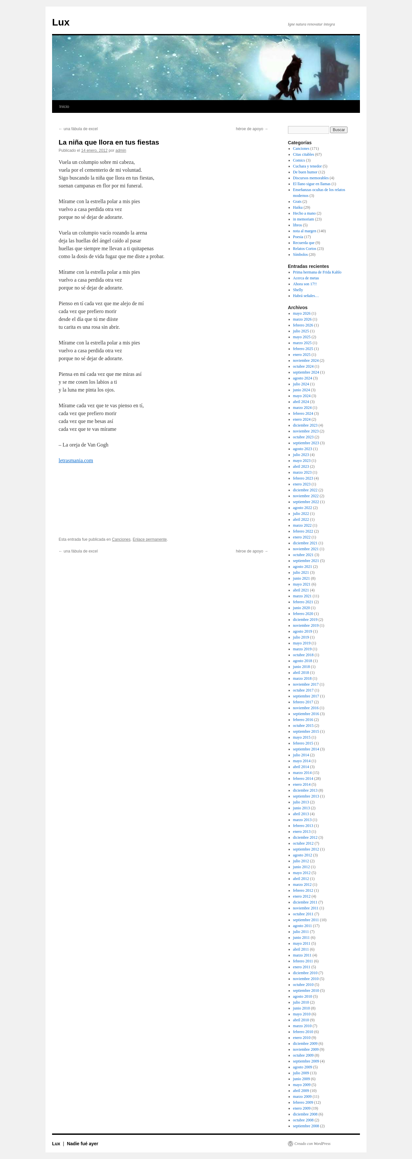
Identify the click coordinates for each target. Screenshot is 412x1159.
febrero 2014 (303, 778)
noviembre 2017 (306, 684)
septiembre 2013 (306, 796)
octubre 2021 (303, 555)
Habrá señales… (306, 295)
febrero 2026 (303, 325)
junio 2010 (301, 1008)
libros (297, 225)
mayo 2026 (302, 313)
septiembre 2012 (306, 849)
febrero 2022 (303, 531)
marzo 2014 (302, 772)
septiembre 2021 (306, 560)
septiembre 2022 (306, 502)
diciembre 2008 (305, 1114)
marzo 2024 (302, 407)
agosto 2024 (302, 378)
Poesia (298, 237)
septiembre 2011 (306, 920)
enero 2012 (302, 896)
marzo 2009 (302, 1096)
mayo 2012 (302, 872)
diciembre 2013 (305, 790)
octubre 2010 (303, 984)
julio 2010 (301, 1002)
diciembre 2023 (305, 425)
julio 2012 (301, 861)
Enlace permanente (150, 539)
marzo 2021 (302, 596)
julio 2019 (301, 637)
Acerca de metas (306, 278)
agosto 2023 (302, 449)
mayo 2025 (302, 337)
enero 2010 (302, 1037)
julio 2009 (301, 1073)
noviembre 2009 (306, 1049)
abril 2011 (301, 949)
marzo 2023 (302, 472)
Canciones (121, 539)
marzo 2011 (302, 955)
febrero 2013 (303, 825)
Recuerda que (304, 242)
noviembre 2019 (306, 625)
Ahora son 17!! (305, 284)
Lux (60, 22)
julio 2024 (301, 384)
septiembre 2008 (306, 1126)
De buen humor (305, 172)
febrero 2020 (303, 613)
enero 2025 (302, 354)
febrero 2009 (303, 1102)
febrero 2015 (303, 743)
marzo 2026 (302, 319)
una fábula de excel (78, 129)
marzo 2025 (302, 343)
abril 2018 (301, 672)
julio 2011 (301, 931)
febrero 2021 (303, 602)
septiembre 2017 (306, 696)
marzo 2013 (302, 819)
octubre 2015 (303, 725)
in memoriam (303, 219)
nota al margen (304, 231)
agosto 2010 (302, 996)
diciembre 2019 (305, 619)
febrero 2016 (303, 719)
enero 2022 (302, 537)
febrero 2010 (303, 1031)
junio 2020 (301, 608)
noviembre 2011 (306, 908)
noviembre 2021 (306, 549)
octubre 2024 (303, 366)
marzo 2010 (302, 1026)
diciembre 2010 (305, 973)
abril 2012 (301, 878)
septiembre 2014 (306, 749)
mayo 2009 (302, 1084)
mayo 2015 (302, 737)
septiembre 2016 (306, 713)
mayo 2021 (302, 584)
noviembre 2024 (306, 360)
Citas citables (303, 154)
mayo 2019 (302, 643)
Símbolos (300, 254)
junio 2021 (301, 578)
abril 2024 (301, 401)
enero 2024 (302, 419)
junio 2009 (301, 1079)
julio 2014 (301, 755)
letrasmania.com (76, 460)
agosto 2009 (302, 1067)
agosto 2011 (302, 925)
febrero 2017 (303, 702)
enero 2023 (302, 484)
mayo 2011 (301, 943)
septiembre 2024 (306, 372)
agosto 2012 (302, 855)
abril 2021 (301, 590)
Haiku (298, 207)
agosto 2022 (302, 507)
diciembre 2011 (305, 902)
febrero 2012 (303, 890)
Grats (297, 201)
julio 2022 (301, 513)
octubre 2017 (303, 690)
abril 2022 (301, 519)
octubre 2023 (303, 437)
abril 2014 (301, 766)
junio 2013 (301, 808)
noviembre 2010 (306, 978)
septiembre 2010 (306, 990)
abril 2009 (301, 1090)
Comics (299, 160)
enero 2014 (302, 784)
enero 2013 (302, 831)
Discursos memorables (311, 178)
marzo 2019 (302, 649)
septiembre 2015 (306, 731)
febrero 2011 (303, 961)
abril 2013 (301, 814)
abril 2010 (301, 1020)
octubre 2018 (303, 655)
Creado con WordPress (312, 1143)
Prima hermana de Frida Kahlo (317, 272)
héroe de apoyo (252, 129)
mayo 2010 (302, 1014)
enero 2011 (301, 967)
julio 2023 (301, 454)
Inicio (64, 106)
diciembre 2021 (305, 543)
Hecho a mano (304, 213)
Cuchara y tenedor (307, 166)
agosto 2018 (302, 661)
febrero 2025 (303, 348)
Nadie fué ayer (82, 1143)
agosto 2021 (302, 566)
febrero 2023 (303, 478)
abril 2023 (301, 466)
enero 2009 (302, 1108)
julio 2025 (301, 331)
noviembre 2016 (306, 708)
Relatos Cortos (304, 248)
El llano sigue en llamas (312, 184)
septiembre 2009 (306, 1061)
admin (121, 150)
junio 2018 (301, 666)
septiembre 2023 (306, 443)
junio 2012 (301, 867)
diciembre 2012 (305, 837)
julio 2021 (301, 572)
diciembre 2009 (305, 1043)
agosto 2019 (302, 631)
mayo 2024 (302, 396)
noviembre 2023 (306, 431)
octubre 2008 (303, 1120)
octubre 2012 (303, 843)
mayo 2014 (302, 761)
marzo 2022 (302, 525)
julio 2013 (301, 802)
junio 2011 (301, 937)
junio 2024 (301, 390)
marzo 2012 (302, 884)
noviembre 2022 (306, 496)
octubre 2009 (303, 1055)
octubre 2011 (303, 914)
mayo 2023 (302, 460)
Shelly (298, 290)
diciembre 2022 (305, 490)
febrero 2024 (303, 413)
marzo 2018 (302, 678)
